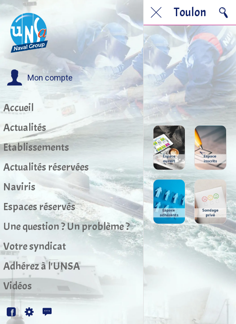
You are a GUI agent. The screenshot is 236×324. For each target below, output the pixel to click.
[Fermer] (156, 12)
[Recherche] (223, 12)
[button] (40, 78)
